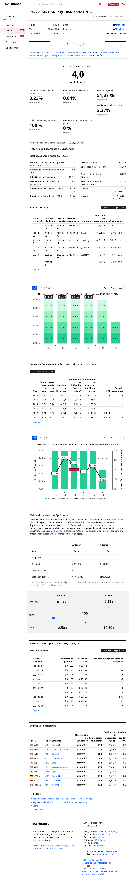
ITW (46, 750)
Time (72, 845)
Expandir (37, 269)
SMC (54, 763)
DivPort (57, 531)
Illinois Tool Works (60, 749)
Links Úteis (99, 55)
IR (44, 805)
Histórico (33, 52)
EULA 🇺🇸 (86, 865)
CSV (120, 288)
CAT (46, 745)
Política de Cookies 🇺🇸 (92, 860)
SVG (104, 288)
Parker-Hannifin (59, 767)
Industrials (121, 24)
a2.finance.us (104, 834)
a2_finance (93, 842)
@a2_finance (101, 840)
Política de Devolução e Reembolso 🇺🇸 (99, 871)
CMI (46, 754)
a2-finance (98, 845)
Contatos (49, 848)
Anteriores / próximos (107, 52)
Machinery (121, 29)
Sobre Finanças (62, 845)
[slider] (53, 618)
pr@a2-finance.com (105, 854)
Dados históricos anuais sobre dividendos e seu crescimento (68, 52)
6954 (46, 772)
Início (95, 16)
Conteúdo (38, 848)
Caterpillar (57, 745)
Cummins (56, 754)
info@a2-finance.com (112, 851)
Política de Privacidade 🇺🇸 (94, 868)
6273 (46, 763)
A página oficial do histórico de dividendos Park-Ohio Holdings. (60, 802)
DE (45, 758)
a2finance (102, 837)
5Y (35, 288)
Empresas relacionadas (82, 55)
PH (45, 767)
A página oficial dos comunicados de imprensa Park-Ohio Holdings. (62, 798)
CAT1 (46, 776)
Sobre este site (46, 845)
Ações (103, 16)
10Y (40, 288)
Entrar (124, 4)
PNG (112, 288)
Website (35, 805)
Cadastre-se (113, 4)
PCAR (46, 785)
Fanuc (55, 771)
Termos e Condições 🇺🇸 (93, 874)
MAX (48, 288)
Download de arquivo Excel (113, 207)
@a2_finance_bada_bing (105, 831)
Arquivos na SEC (39, 809)
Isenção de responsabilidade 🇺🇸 (96, 862)
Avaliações (59, 848)
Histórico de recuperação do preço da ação (49, 55)
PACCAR (55, 785)
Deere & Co (57, 758)
